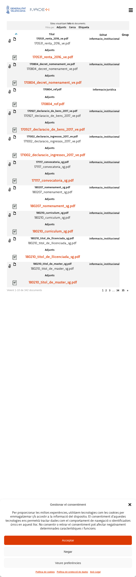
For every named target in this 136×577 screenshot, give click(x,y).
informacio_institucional (104, 38)
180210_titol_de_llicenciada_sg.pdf (52, 238)
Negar (68, 551)
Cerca (72, 27)
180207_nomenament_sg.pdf (52, 187)
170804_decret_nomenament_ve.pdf (52, 64)
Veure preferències (68, 563)
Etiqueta (84, 27)
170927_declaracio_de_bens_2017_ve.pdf (52, 111)
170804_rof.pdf (52, 89)
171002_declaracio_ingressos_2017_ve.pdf (52, 136)
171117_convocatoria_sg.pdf (52, 162)
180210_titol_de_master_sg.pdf (52, 263)
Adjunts (61, 27)
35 (123, 290)
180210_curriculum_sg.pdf (52, 212)
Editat (103, 35)
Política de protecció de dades (72, 572)
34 (117, 290)
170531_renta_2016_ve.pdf (52, 38)
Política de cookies (45, 572)
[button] (130, 505)
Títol (52, 34)
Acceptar (68, 540)
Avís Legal (95, 572)
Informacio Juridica (104, 89)
